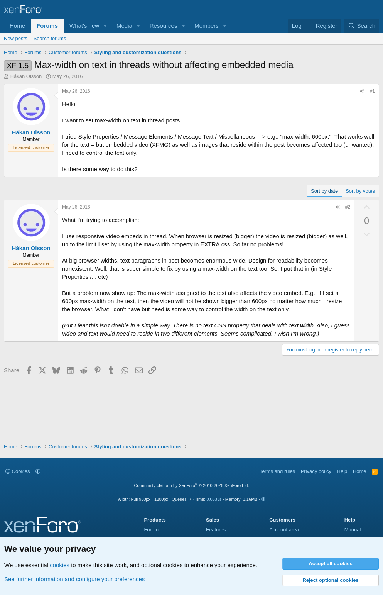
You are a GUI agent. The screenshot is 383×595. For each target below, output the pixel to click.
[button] (105, 26)
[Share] (362, 91)
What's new (84, 25)
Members (206, 25)
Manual (352, 529)
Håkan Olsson (26, 76)
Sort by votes (360, 191)
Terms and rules (277, 471)
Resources (163, 25)
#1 (372, 91)
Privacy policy (316, 471)
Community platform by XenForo (191, 485)
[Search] (361, 26)
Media (124, 25)
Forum (151, 529)
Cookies (17, 471)
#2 (347, 207)
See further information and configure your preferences (74, 579)
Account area (284, 529)
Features (216, 529)
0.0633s (213, 499)
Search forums (50, 38)
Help (342, 471)
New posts (15, 38)
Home (17, 25)
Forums (47, 25)
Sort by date (324, 191)
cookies (59, 565)
